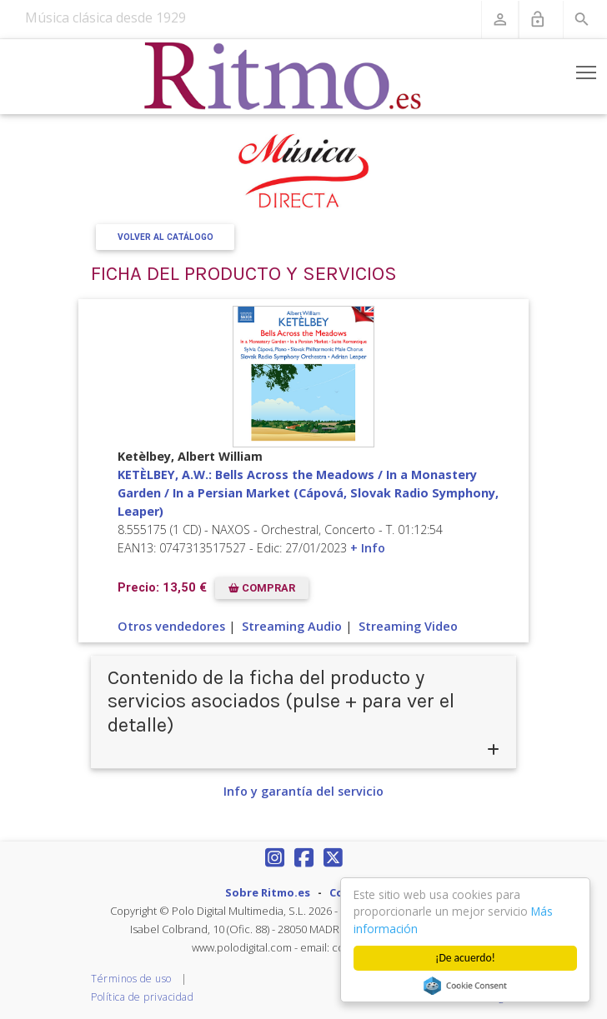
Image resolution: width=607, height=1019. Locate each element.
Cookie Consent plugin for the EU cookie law (465, 986)
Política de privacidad (142, 997)
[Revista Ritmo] (283, 76)
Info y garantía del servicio (303, 791)
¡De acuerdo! (465, 958)
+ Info (367, 548)
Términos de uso (131, 979)
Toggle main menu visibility (587, 69)
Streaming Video (408, 626)
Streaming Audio (292, 626)
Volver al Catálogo (165, 237)
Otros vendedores (171, 626)
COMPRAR (261, 588)
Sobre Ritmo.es (267, 892)
